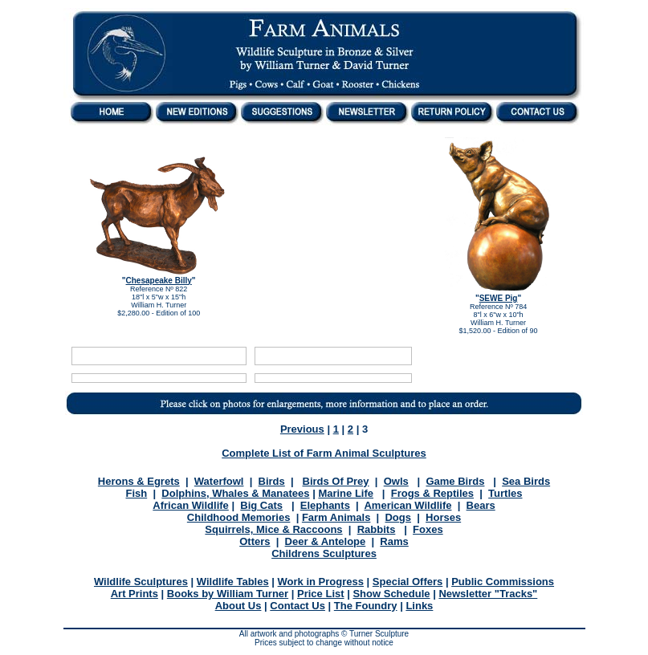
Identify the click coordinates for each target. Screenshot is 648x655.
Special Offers (407, 582)
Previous (302, 429)
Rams (394, 541)
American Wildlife (407, 505)
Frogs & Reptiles (432, 493)
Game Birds (455, 481)
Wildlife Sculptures (141, 582)
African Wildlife (191, 505)
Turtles (505, 493)
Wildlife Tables (233, 582)
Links (419, 606)
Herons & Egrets (139, 481)
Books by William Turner (227, 594)
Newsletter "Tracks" (487, 594)
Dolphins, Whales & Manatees (235, 493)
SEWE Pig (498, 298)
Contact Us (297, 606)
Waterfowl (219, 481)
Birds (272, 481)
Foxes (428, 529)
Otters (254, 541)
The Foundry (365, 606)
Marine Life (345, 493)
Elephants (325, 505)
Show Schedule (391, 594)
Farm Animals (336, 517)
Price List (320, 594)
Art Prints (134, 594)
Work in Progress (321, 582)
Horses (443, 517)
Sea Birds (526, 481)
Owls (396, 481)
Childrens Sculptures (324, 553)
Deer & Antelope (325, 541)
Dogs (398, 517)
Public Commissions (502, 582)
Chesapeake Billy (159, 280)
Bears (481, 505)
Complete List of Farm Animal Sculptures (324, 453)
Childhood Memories (239, 517)
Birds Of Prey (336, 481)
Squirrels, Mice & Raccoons (273, 529)
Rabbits (376, 529)
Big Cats (261, 505)
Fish (136, 493)
